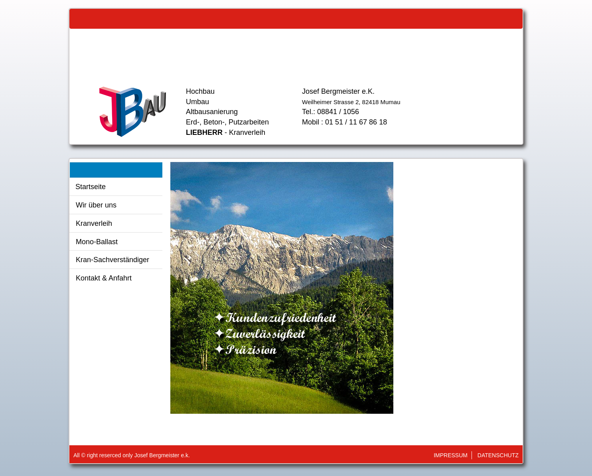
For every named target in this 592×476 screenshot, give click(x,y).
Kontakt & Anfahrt (104, 278)
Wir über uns (96, 205)
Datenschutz (498, 455)
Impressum (451, 455)
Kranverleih (94, 223)
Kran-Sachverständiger (112, 260)
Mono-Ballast (97, 242)
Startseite (90, 187)
